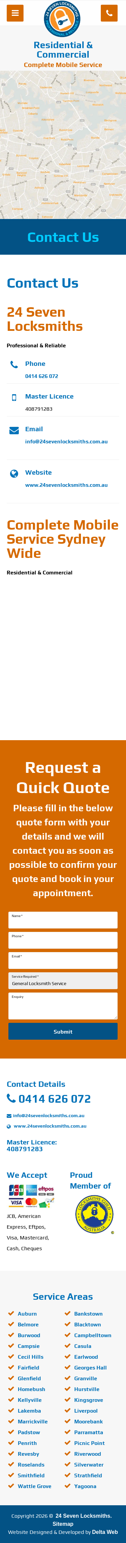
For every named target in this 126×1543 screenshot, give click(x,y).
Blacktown (87, 1324)
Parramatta (88, 1432)
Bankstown (88, 1314)
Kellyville (30, 1400)
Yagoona (85, 1486)
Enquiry (18, 997)
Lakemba (29, 1411)
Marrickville (33, 1421)
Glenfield (29, 1378)
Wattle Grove (34, 1486)
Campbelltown (93, 1335)
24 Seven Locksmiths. (83, 1516)
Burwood (29, 1335)
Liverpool (86, 1411)
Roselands (31, 1464)
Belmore (28, 1324)
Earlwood (86, 1357)
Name (17, 916)
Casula (82, 1346)
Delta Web (105, 1532)
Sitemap (62, 1524)
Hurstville (86, 1389)
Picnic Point (89, 1443)
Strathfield (88, 1475)
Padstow (29, 1432)
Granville (85, 1378)
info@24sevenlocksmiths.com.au (66, 441)
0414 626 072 (41, 376)
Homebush (31, 1389)
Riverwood (87, 1454)
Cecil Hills (30, 1357)
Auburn (27, 1314)
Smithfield (31, 1475)
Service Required (25, 976)
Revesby (28, 1454)
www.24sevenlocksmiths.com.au (66, 485)
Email (17, 956)
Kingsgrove (88, 1400)
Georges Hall (90, 1367)
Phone (18, 936)
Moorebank (88, 1421)
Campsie (29, 1346)
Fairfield (28, 1367)
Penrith (27, 1443)
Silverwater (88, 1464)
